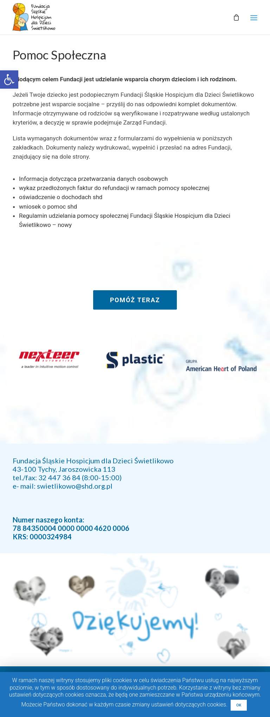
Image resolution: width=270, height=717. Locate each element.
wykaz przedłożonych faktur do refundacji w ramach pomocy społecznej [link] (114, 187)
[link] (9, 79)
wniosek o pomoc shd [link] (48, 206)
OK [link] (239, 705)
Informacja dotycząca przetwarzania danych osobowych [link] (93, 178)
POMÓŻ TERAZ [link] (135, 300)
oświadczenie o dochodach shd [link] (60, 197)
